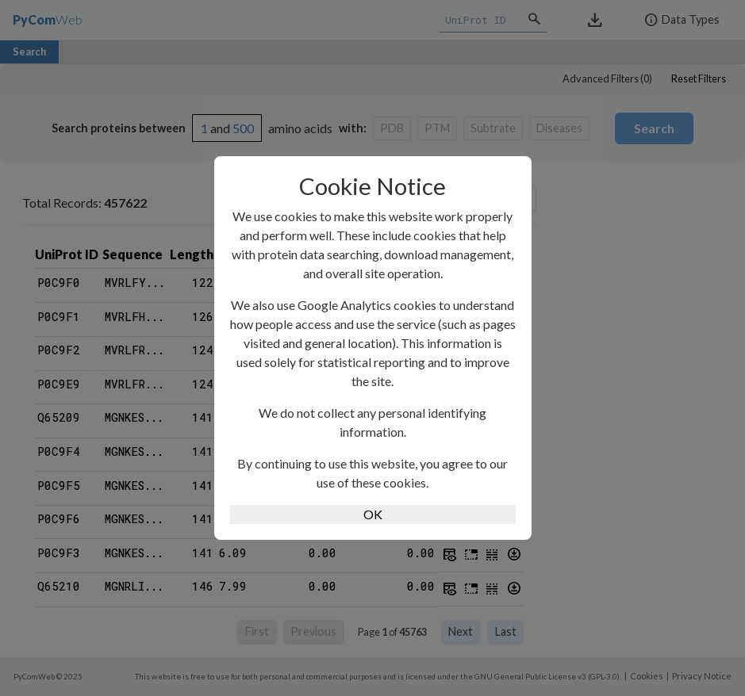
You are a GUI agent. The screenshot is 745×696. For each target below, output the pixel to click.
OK (372, 514)
